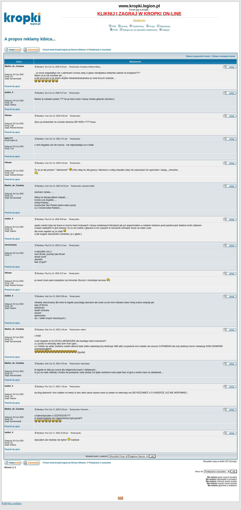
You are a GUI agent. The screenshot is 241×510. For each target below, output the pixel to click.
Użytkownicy (137, 26)
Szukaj (122, 26)
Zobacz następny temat (223, 56)
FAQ (112, 26)
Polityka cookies (11, 503)
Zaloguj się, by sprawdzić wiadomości (138, 30)
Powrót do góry (12, 86)
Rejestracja (163, 26)
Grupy (150, 26)
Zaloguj (164, 30)
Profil (114, 30)
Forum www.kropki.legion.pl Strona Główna (64, 49)
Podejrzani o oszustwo (100, 49)
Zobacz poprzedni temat (198, 56)
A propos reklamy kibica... (30, 39)
